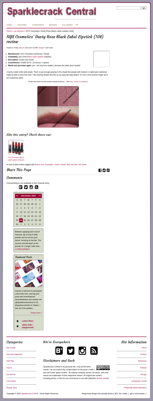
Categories (38, 25)
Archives (22, 25)
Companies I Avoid (138, 381)
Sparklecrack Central (51, 367)
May (20, 48)
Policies (143, 368)
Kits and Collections (14, 354)
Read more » (36, 313)
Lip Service (19, 31)
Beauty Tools (12, 388)
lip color (74, 165)
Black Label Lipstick (35, 57)
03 (23, 48)
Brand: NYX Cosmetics (44, 165)
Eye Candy (11, 348)
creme (56, 165)
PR (76, 25)
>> (40, 196)
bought (41, 48)
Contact (143, 354)
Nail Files (10, 361)
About (144, 348)
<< (17, 196)
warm (84, 165)
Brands (53, 25)
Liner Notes (11, 381)
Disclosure (142, 361)
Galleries (67, 25)
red (79, 165)
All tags (143, 374)
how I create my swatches (79, 81)
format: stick (65, 165)
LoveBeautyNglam (22, 249)
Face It (9, 368)
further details (102, 378)
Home (9, 25)
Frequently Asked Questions (135, 388)
